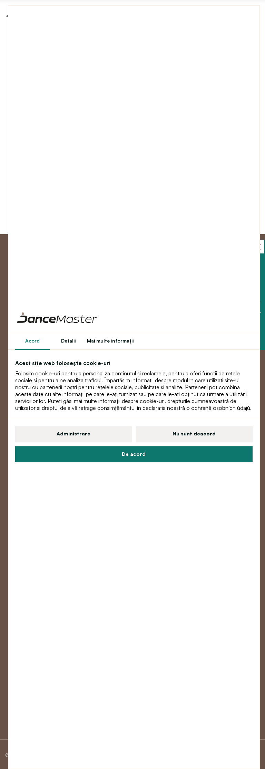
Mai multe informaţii (110, 341)
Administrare (73, 433)
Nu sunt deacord (194, 433)
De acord (134, 454)
